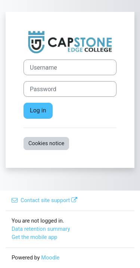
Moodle (50, 257)
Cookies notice (46, 143)
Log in (38, 110)
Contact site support (44, 200)
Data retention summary (41, 229)
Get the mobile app (34, 237)
